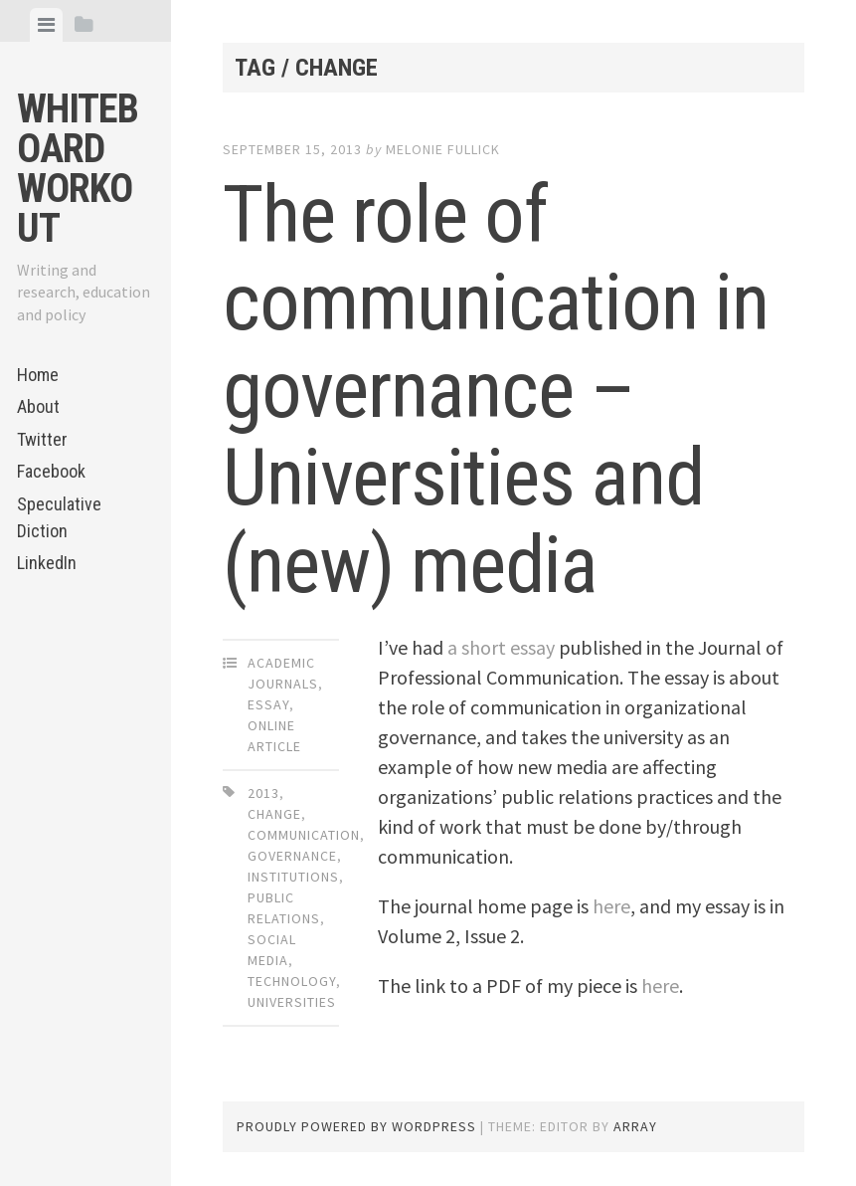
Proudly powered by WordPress (356, 1126)
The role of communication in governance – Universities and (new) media (496, 390)
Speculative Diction (59, 517)
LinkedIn (47, 562)
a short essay (501, 647)
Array (635, 1126)
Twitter (42, 439)
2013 (263, 793)
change (274, 814)
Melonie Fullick (443, 149)
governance (292, 856)
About (38, 406)
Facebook (51, 471)
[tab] (46, 25)
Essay (268, 704)
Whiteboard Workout (77, 169)
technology (292, 981)
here (611, 905)
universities (292, 1002)
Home (38, 374)
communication (304, 835)
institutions (293, 877)
